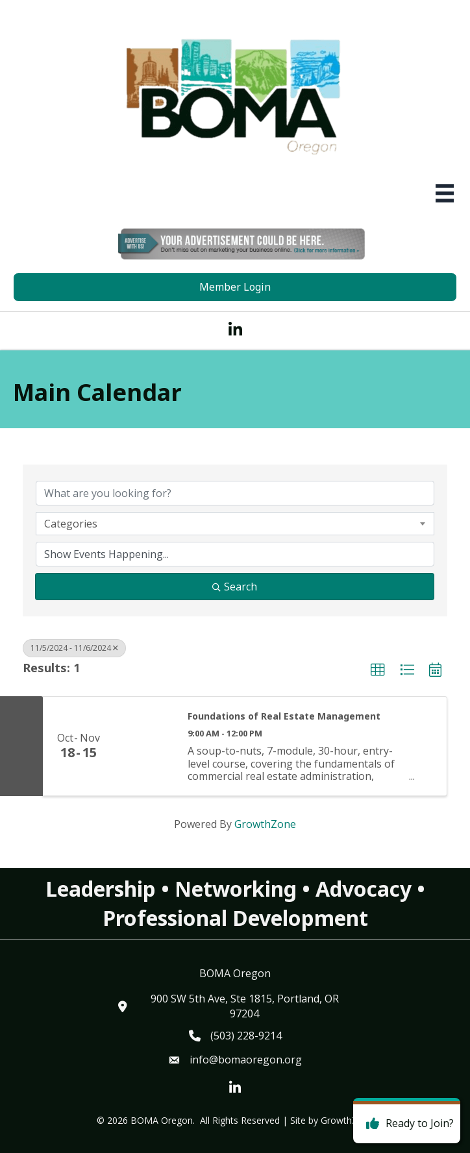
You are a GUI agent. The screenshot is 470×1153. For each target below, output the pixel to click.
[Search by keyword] (235, 493)
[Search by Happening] (235, 554)
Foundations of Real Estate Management (284, 716)
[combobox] (235, 523)
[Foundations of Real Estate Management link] (144, 746)
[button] (378, 670)
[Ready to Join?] (407, 1124)
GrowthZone (265, 824)
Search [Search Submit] (234, 586)
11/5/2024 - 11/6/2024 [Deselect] (74, 647)
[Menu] (445, 193)
